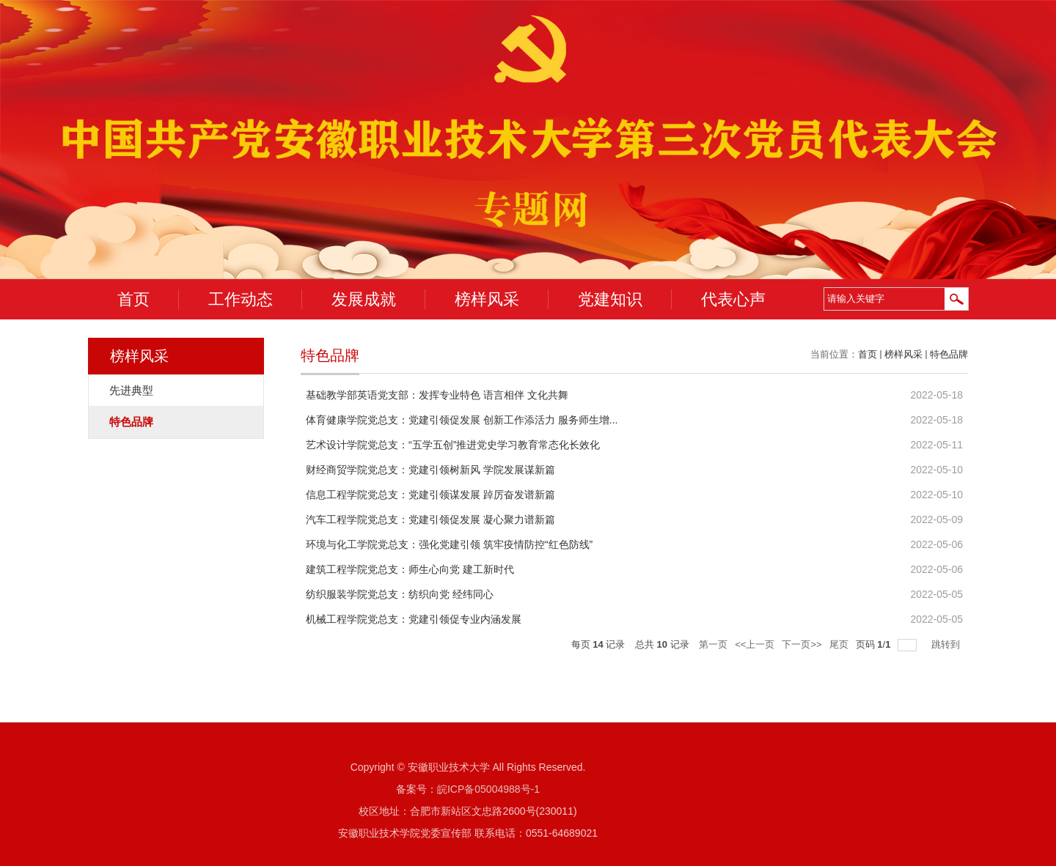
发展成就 (363, 299)
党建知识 (610, 299)
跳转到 (947, 644)
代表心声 (733, 299)
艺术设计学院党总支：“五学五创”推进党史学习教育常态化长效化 (453, 445)
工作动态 (240, 299)
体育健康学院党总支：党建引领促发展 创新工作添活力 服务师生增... (461, 420)
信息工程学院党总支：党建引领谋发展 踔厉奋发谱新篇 (430, 494)
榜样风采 (487, 299)
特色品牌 (949, 354)
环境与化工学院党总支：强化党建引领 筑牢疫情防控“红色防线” (449, 544)
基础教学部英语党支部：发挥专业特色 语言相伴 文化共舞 (437, 395)
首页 (133, 299)
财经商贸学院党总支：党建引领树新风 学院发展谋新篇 (430, 469)
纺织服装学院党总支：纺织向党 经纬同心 (400, 594)
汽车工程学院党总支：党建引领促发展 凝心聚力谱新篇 (430, 519)
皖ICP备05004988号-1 (488, 789)
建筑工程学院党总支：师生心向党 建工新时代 (410, 569)
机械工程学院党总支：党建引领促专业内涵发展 (413, 619)
